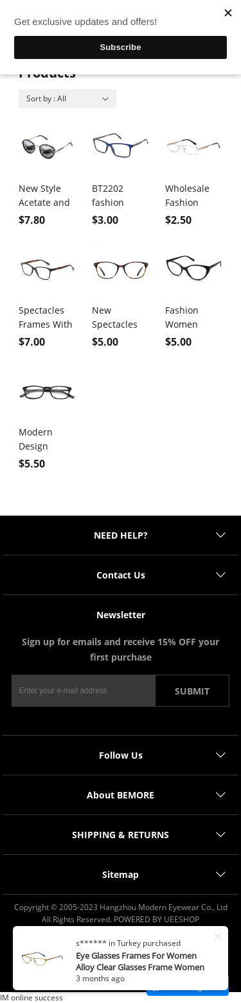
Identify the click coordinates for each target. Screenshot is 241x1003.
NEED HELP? (121, 535)
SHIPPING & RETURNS (120, 835)
